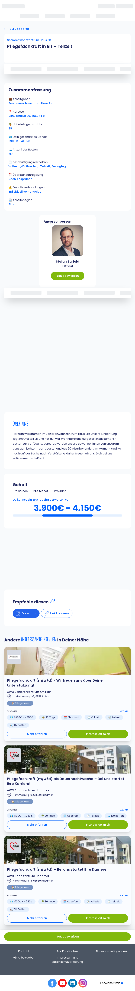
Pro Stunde (20, 491)
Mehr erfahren (37, 734)
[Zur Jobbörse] (16, 29)
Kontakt (23, 951)
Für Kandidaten (67, 951)
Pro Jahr (60, 491)
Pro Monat (40, 491)
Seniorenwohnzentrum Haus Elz (29, 40)
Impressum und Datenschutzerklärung (67, 960)
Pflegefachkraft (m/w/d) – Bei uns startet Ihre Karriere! (57, 869)
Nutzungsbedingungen (111, 951)
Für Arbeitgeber (24, 958)
